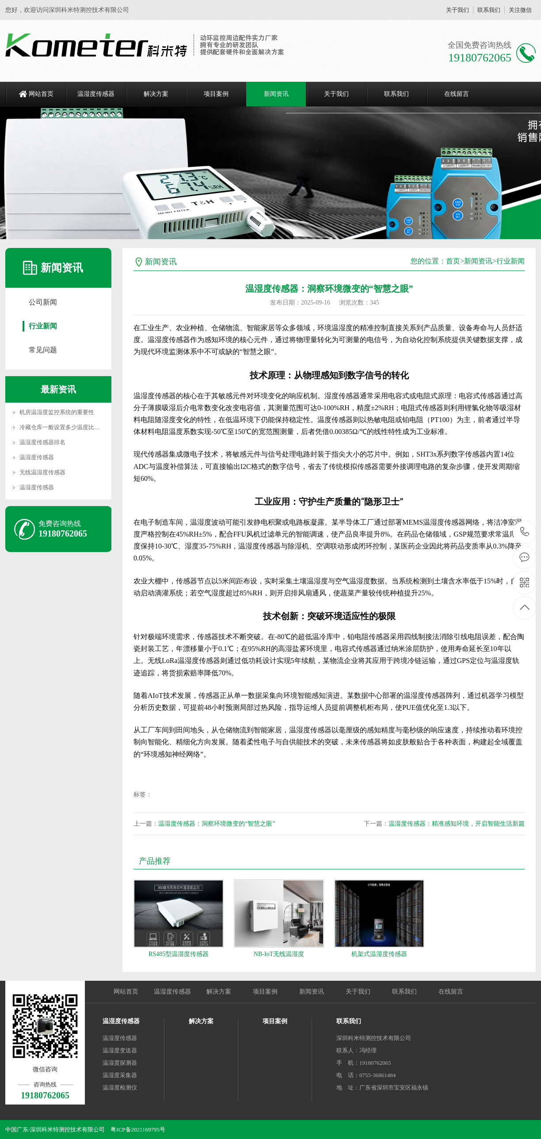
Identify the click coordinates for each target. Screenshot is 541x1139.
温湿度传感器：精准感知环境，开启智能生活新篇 (457, 823)
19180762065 (525, 532)
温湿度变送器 (120, 1050)
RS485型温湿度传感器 (179, 954)
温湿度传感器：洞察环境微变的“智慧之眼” (216, 823)
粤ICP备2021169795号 (137, 1129)
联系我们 (488, 10)
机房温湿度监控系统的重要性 (56, 412)
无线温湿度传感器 (42, 472)
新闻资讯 (276, 94)
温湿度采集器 (120, 1075)
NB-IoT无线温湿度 (279, 954)
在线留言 (456, 94)
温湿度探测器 (120, 1062)
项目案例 (216, 94)
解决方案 (156, 94)
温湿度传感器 (95, 94)
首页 (453, 261)
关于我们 (457, 10)
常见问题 (43, 350)
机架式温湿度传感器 (379, 954)
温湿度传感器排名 (42, 442)
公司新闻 (43, 302)
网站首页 (41, 94)
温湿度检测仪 (120, 1087)
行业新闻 (43, 326)
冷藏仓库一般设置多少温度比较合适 (65, 427)
